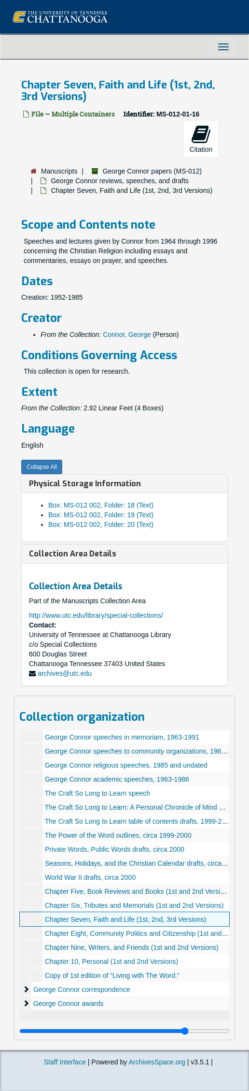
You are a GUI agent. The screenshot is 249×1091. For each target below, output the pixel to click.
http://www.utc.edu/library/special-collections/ (96, 615)
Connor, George (127, 334)
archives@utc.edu (65, 673)
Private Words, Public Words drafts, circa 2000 (114, 849)
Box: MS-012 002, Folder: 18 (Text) (100, 505)
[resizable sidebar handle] (124, 1031)
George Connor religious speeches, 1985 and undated (126, 765)
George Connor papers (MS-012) (152, 171)
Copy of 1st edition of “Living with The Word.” (112, 975)
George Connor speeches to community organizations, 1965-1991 (143, 751)
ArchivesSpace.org (156, 1062)
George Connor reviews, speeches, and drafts (120, 181)
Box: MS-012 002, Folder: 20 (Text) (100, 524)
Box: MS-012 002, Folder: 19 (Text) (100, 515)
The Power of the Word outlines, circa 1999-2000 (118, 835)
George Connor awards (68, 1003)
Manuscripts (59, 171)
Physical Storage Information (85, 484)
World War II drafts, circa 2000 (90, 877)
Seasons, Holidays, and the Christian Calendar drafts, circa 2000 (142, 863)
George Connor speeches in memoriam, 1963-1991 (122, 737)
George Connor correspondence (81, 989)
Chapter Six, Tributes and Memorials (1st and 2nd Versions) (134, 905)
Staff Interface (65, 1062)
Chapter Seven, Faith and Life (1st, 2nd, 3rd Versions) (126, 919)
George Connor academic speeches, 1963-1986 (117, 779)
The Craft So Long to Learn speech (98, 793)
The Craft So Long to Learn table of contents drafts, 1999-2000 (139, 821)
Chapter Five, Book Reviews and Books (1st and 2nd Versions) (139, 891)
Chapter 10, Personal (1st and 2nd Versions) (111, 961)
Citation (201, 138)
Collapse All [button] (42, 467)
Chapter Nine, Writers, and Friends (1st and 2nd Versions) (132, 947)
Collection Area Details (72, 554)
